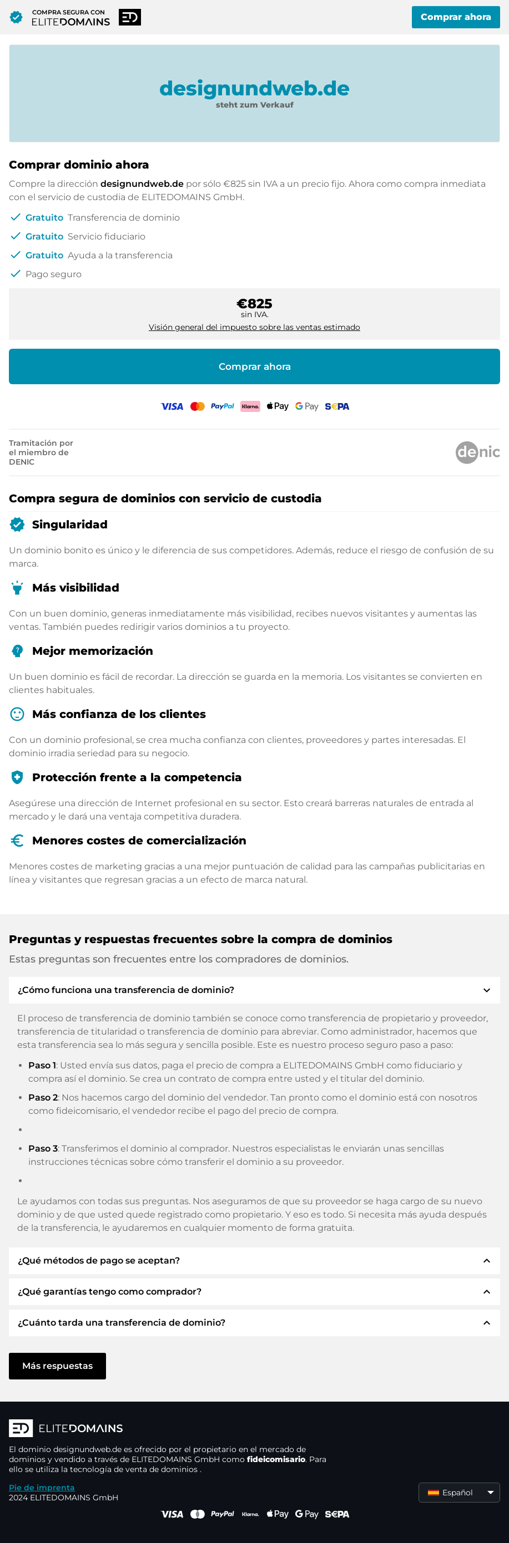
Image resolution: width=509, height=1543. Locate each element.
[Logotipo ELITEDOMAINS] (175, 1429)
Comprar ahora (456, 17)
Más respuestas (57, 1366)
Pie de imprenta (42, 1488)
